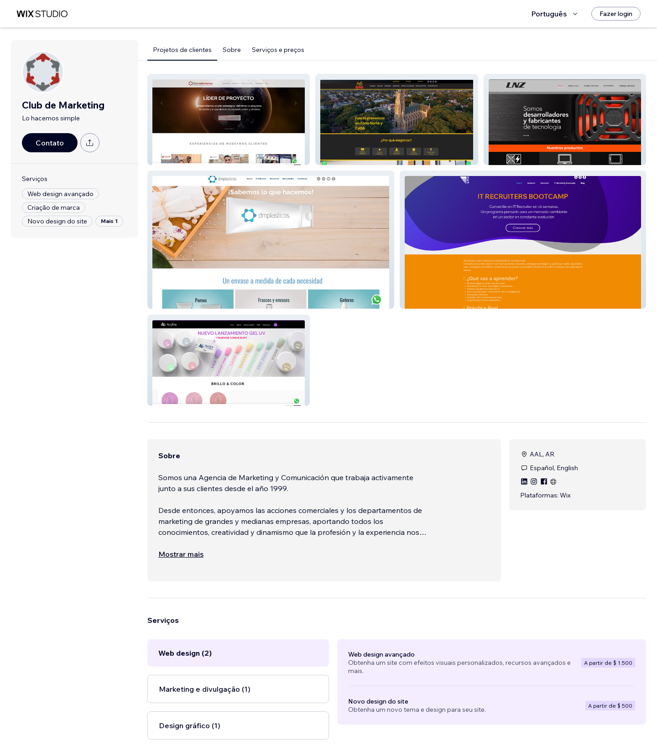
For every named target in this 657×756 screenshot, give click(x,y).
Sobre (232, 50)
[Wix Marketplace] (42, 14)
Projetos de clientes (182, 50)
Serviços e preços (278, 50)
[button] (228, 119)
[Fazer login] (616, 14)
